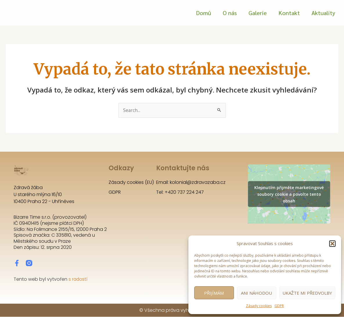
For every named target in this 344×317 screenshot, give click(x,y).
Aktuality (323, 13)
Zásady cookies (259, 305)
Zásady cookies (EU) (131, 182)
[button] (332, 244)
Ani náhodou (256, 293)
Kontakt (289, 13)
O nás (230, 13)
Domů (203, 13)
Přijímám (214, 293)
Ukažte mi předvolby (307, 293)
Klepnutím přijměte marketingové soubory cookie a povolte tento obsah (289, 194)
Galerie (257, 13)
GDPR (279, 305)
